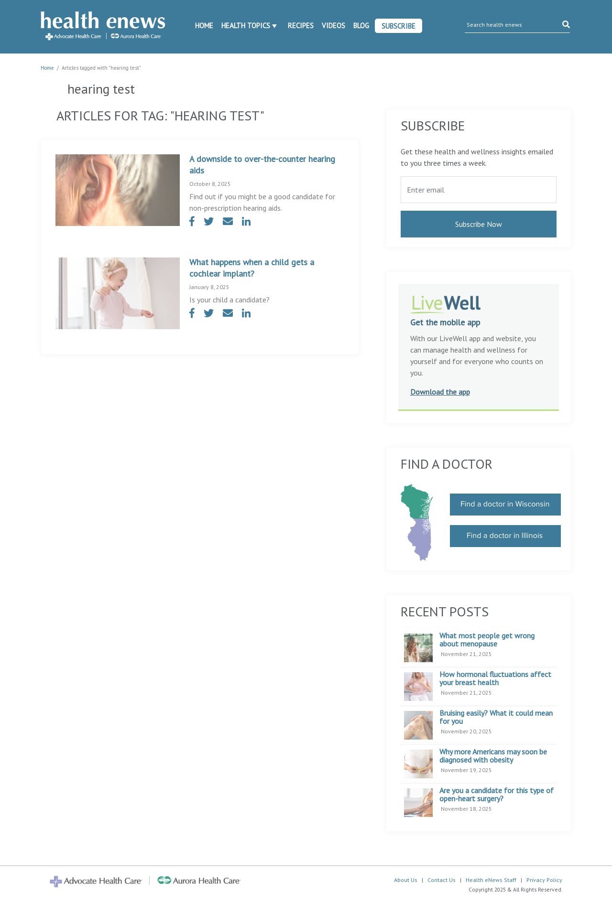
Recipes (301, 25)
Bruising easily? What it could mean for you (496, 717)
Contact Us (441, 879)
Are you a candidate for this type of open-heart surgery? (496, 794)
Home (204, 25)
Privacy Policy (544, 879)
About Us (405, 879)
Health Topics (245, 25)
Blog (361, 25)
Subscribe (398, 26)
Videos (333, 25)
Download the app (440, 392)
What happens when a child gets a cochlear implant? (251, 268)
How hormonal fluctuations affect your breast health (495, 678)
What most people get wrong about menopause (487, 640)
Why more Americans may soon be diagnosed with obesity (493, 756)
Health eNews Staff (491, 879)
